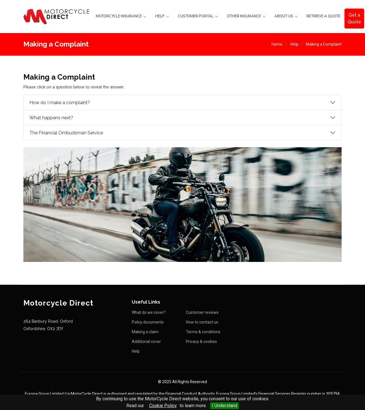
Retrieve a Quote (323, 16)
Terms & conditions (203, 332)
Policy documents (148, 322)
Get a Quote (354, 18)
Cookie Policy (163, 405)
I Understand (224, 405)
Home (276, 44)
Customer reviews (202, 312)
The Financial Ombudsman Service (66, 133)
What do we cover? (149, 312)
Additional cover (146, 342)
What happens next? (51, 117)
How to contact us (202, 322)
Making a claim (145, 332)
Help (295, 44)
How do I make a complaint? (59, 102)
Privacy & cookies (201, 342)
